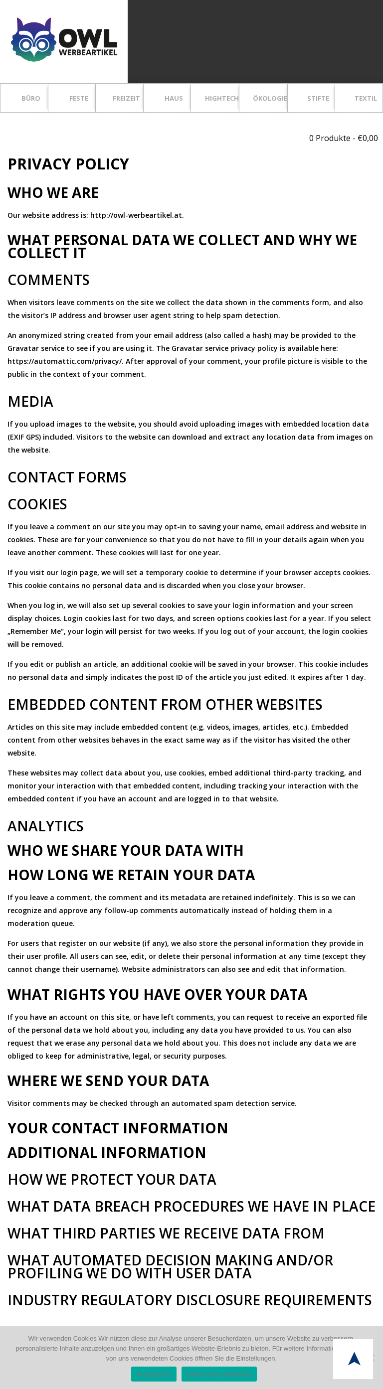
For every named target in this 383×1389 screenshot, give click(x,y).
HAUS (174, 98)
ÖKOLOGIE (270, 98)
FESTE (78, 98)
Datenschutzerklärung (219, 1374)
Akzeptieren (154, 1374)
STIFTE (318, 98)
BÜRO (30, 98)
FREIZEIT (126, 98)
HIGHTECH (222, 98)
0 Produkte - (343, 138)
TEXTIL (366, 98)
